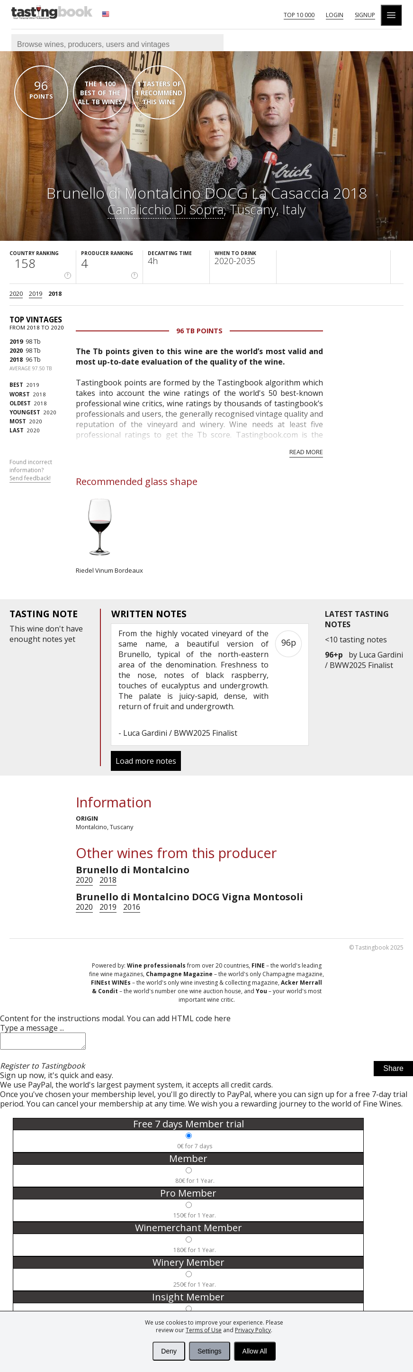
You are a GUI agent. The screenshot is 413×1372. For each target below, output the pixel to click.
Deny (169, 1351)
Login (334, 15)
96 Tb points (199, 330)
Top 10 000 (299, 15)
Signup (365, 15)
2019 (35, 293)
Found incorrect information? (30, 470)
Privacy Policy (253, 1330)
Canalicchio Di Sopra (166, 209)
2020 (16, 293)
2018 (55, 293)
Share (393, 1071)
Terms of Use (204, 1330)
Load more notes (146, 761)
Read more (306, 452)
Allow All (254, 1351)
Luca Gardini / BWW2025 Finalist (364, 659)
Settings (210, 1351)
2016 (131, 907)
